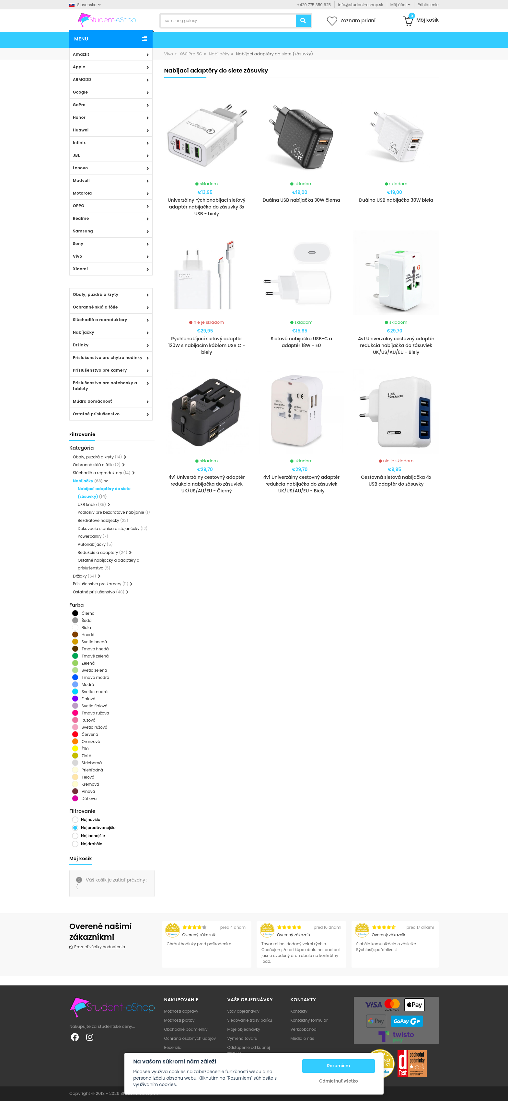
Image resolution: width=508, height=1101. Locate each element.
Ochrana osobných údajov (190, 1038)
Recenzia (173, 1047)
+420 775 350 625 (314, 4)
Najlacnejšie (93, 835)
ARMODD (82, 79)
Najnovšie (90, 819)
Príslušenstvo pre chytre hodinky (108, 357)
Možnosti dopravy (181, 1011)
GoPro (79, 104)
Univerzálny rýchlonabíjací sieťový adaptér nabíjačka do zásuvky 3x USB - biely (207, 207)
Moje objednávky (243, 1029)
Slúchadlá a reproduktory (100, 319)
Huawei (81, 130)
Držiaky (81, 345)
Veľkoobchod (304, 1029)
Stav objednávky (243, 1011)
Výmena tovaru (242, 1038)
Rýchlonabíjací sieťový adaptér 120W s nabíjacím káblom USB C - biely (206, 345)
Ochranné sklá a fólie (95, 307)
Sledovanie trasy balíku (249, 1020)
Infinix (79, 142)
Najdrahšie (91, 844)
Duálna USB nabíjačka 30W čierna (301, 200)
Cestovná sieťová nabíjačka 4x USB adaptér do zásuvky (396, 480)
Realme (81, 218)
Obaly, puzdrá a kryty (96, 294)
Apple (79, 67)
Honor (79, 117)
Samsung (83, 231)
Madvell (81, 180)
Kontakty (299, 1011)
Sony (78, 243)
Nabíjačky (83, 332)
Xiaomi (80, 269)
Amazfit (81, 54)
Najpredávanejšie (98, 827)
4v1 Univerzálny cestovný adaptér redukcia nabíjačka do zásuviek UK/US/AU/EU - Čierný (206, 484)
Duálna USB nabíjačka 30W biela (396, 200)
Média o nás (302, 1038)
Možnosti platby (179, 1020)
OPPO (78, 205)
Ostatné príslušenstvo (96, 414)
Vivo (77, 256)
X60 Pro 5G (190, 54)
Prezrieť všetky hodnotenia (97, 946)
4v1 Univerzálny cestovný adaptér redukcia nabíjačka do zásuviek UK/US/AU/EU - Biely (396, 345)
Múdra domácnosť (92, 401)
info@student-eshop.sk (360, 4)
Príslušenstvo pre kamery (100, 370)
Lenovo (80, 168)
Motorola (82, 193)
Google (80, 92)
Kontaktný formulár (309, 1020)
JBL (76, 155)
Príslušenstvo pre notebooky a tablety (105, 385)
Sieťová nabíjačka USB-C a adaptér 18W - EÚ (301, 342)
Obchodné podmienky (186, 1029)
